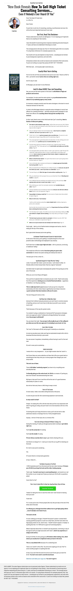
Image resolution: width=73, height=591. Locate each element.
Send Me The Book (47, 488)
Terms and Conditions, (32, 586)
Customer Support (42, 586)
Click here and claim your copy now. (36, 558)
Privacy (37, 586)
